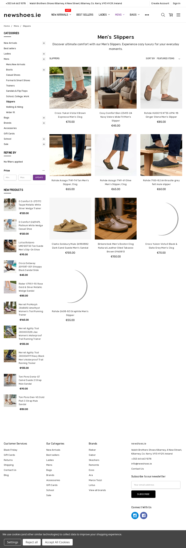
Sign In (176, 3)
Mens (119, 14)
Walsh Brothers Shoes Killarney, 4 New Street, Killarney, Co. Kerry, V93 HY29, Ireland (76, 3)
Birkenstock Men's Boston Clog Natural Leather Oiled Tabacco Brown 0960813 (116, 248)
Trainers (10, 85)
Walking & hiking (14, 107)
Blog (6, 475)
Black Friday (10, 449)
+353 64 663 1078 (16, 3)
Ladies (104, 14)
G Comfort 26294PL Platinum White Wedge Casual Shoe (31, 225)
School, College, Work (17, 96)
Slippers (10, 101)
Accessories (10, 128)
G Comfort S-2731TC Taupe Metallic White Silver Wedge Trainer (30, 205)
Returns (8, 460)
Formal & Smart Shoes (18, 80)
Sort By (150, 58)
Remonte (94, 465)
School (7, 139)
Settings (12, 542)
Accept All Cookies (57, 542)
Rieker (92, 449)
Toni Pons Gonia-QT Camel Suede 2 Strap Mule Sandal (30, 380)
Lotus (92, 485)
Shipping (9, 465)
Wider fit (10, 112)
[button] (25, 171)
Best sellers (84, 14)
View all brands (97, 490)
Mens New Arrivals (15, 64)
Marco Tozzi (95, 480)
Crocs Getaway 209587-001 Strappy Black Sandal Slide (30, 267)
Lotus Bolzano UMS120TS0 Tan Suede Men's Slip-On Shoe (31, 246)
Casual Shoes (13, 75)
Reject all (32, 542)
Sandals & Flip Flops (16, 91)
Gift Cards (9, 133)
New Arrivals (61, 14)
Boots (9, 69)
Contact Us (10, 470)
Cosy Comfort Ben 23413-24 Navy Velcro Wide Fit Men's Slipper (116, 117)
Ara (91, 475)
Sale (6, 144)
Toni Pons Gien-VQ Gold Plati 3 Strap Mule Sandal (32, 401)
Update (39, 177)
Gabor (92, 455)
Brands (7, 123)
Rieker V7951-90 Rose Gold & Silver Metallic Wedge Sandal (31, 287)
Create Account (160, 3)
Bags (134, 14)
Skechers (94, 460)
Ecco (91, 470)
